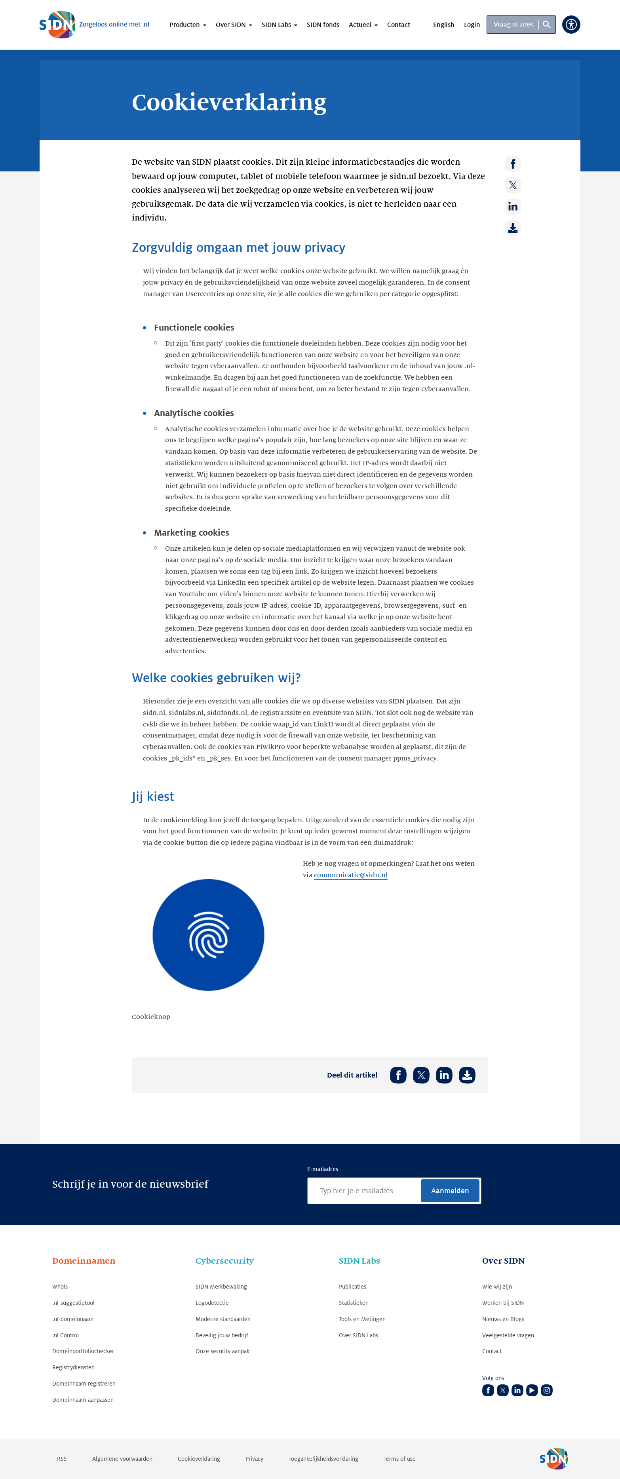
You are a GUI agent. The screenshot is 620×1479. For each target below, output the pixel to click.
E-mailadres (322, 1169)
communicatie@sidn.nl (351, 875)
